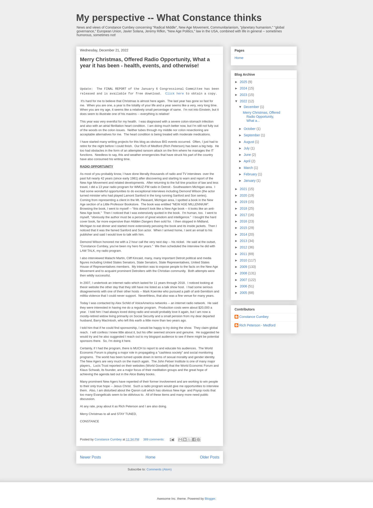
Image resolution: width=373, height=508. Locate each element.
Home (151, 457)
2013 (244, 241)
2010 (244, 260)
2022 (244, 101)
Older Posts (209, 457)
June (248, 155)
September (252, 135)
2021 (244, 189)
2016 (244, 221)
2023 (244, 95)
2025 (244, 82)
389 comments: (154, 439)
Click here (174, 93)
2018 (244, 208)
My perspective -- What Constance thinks (169, 17)
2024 (244, 88)
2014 (244, 234)
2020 (244, 195)
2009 (244, 267)
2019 (244, 202)
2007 (244, 280)
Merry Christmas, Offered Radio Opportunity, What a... (261, 117)
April (247, 161)
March (249, 168)
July (247, 148)
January (250, 180)
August (249, 142)
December (252, 107)
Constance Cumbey (254, 317)
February (251, 174)
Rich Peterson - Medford (257, 325)
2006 (244, 286)
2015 (244, 228)
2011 (244, 254)
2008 (244, 273)
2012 (244, 247)
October (250, 129)
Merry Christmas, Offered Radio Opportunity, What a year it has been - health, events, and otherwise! (145, 62)
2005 (244, 293)
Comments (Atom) (159, 469)
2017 (244, 215)
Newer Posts (90, 457)
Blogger (210, 498)
